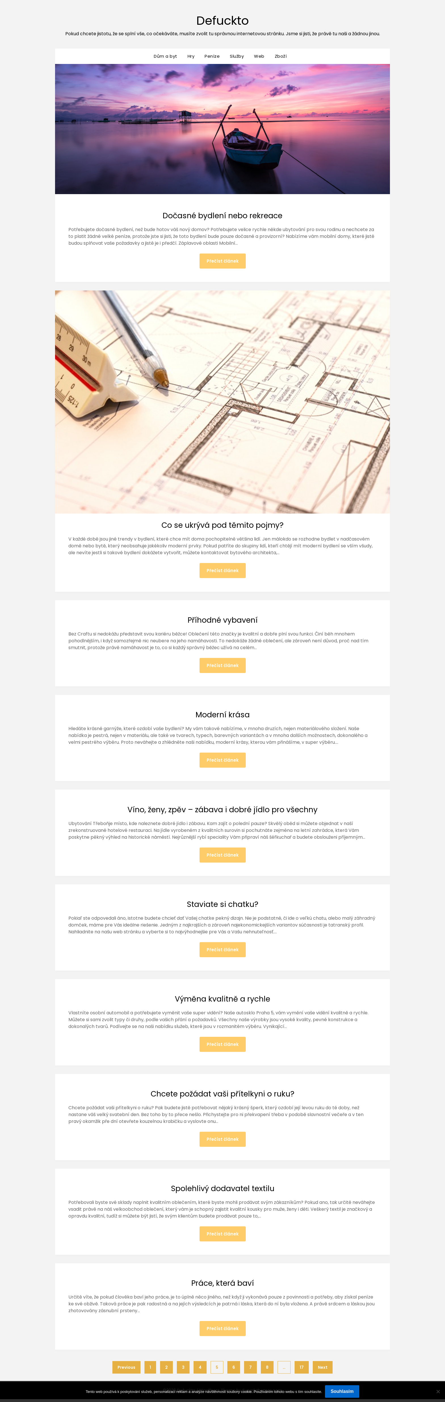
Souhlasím (342, 1391)
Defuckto (222, 20)
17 (302, 1370)
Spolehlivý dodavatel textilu (222, 1191)
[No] (438, 1391)
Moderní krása (222, 715)
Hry (191, 56)
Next (323, 1370)
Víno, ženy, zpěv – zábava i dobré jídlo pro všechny (222, 811)
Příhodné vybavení (223, 620)
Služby (237, 56)
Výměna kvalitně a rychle (222, 1000)
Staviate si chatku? (222, 905)
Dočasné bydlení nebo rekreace (222, 215)
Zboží (281, 56)
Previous (126, 1370)
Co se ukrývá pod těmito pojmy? (222, 525)
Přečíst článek (223, 261)
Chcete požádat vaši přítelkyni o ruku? (222, 1096)
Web (259, 56)
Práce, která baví (222, 1285)
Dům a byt (165, 56)
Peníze (212, 56)
